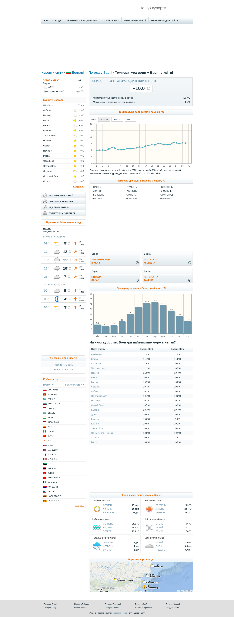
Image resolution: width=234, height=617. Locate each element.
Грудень (166, 198)
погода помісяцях (151, 261)
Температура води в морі (82, 20)
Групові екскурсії (135, 20)
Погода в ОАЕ (141, 604)
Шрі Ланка (53, 501)
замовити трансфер (61, 201)
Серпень (132, 198)
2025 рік (117, 119)
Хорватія (53, 487)
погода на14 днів (151, 278)
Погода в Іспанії (80, 608)
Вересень (167, 187)
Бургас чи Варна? (63, 369)
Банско (47, 115)
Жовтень (166, 191)
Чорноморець (97, 368)
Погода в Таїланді (81, 604)
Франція (52, 482)
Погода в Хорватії (112, 608)
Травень (132, 187)
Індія (50, 417)
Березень (98, 195)
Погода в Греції (50, 608)
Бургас (94, 359)
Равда (94, 377)
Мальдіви (53, 450)
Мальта (52, 454)
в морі (100, 261)
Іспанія (52, 427)
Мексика (52, 459)
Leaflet (180, 591)
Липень (131, 195)
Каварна (95, 410)
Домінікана (54, 404)
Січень (97, 187)
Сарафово (96, 363)
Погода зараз (51, 80)
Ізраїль (51, 413)
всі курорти (78, 186)
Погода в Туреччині (113, 604)
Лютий (97, 191)
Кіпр (50, 441)
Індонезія (53, 422)
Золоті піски (97, 428)
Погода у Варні (100, 72)
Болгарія (79, 72)
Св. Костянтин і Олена (102, 433)
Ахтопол (95, 437)
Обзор (46, 146)
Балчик (94, 382)
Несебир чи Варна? (63, 364)
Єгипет (52, 408)
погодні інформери (119, 613)
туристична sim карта (62, 213)
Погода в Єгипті (50, 604)
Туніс (51, 473)
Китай (51, 436)
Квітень (97, 198)
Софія (46, 181)
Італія (51, 431)
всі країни (79, 505)
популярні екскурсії (61, 195)
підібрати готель (59, 207)
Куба (50, 445)
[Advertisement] (117, 47)
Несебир (95, 400)
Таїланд (52, 468)
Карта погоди (52, 20)
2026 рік (104, 119)
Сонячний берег (99, 396)
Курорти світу (52, 72)
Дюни (94, 414)
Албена (94, 391)
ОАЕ (50, 464)
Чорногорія (54, 496)
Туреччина (54, 478)
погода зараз (96, 278)
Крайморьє (96, 354)
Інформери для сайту (164, 20)
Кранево (95, 419)
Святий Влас (97, 405)
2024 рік (130, 119)
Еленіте (95, 424)
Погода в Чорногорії (143, 608)
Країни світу (111, 20)
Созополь (95, 387)
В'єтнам (52, 394)
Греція (51, 399)
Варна (94, 442)
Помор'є (95, 373)
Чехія (51, 491)
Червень (132, 191)
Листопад (167, 195)
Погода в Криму (172, 608)
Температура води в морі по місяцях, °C (141, 180)
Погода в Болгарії (173, 604)
